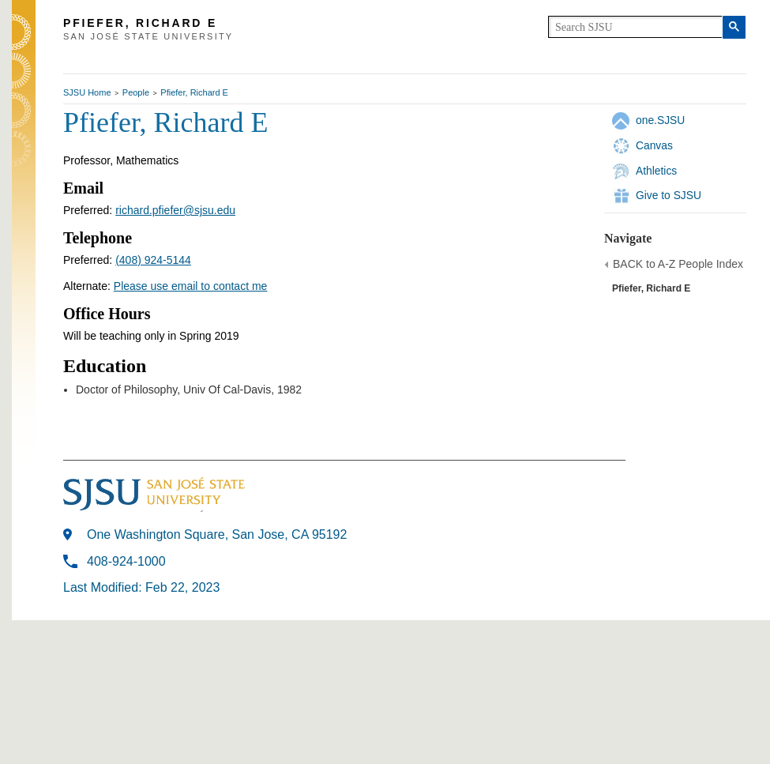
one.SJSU (660, 120)
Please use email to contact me (191, 286)
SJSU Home (87, 92)
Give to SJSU (668, 195)
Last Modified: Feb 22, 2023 (141, 587)
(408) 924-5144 (153, 260)
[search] (635, 27)
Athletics (656, 170)
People (135, 92)
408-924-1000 (126, 561)
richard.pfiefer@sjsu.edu (175, 210)
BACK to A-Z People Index (678, 264)
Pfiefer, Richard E (194, 92)
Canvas (654, 145)
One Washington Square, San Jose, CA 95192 (217, 534)
